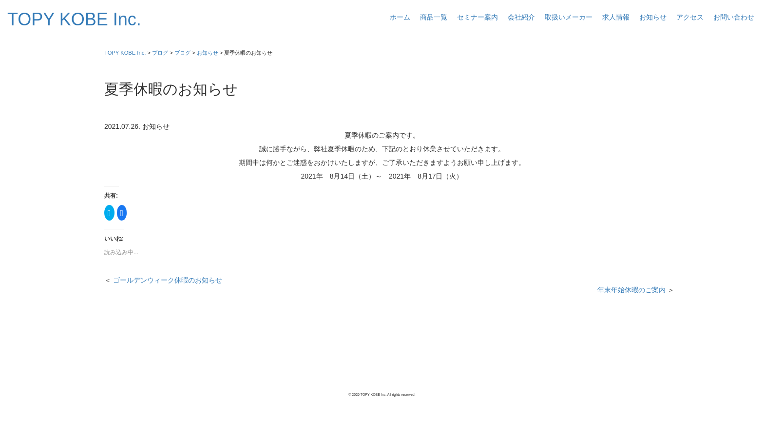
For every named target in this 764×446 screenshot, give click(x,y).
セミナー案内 (477, 17)
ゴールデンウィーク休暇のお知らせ (167, 280)
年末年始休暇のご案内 (631, 290)
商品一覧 (433, 17)
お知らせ (653, 17)
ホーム (400, 17)
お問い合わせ (733, 17)
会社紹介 (521, 17)
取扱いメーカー (568, 17)
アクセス (690, 17)
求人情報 (616, 17)
